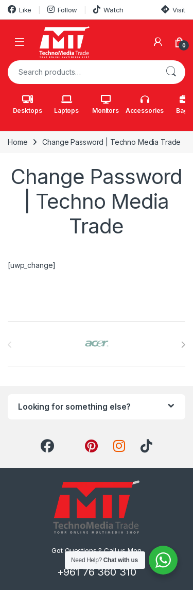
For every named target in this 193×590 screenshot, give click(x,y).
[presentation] (183, 344)
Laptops (66, 104)
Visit (173, 9)
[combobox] (82, 72)
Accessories (145, 104)
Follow (62, 9)
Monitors (105, 104)
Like (19, 9)
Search (170, 72)
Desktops (27, 104)
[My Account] (158, 42)
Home (17, 142)
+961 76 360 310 (96, 572)
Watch (108, 9)
